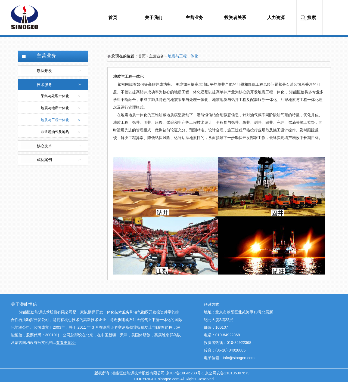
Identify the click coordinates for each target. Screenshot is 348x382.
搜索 (311, 17)
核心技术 (44, 146)
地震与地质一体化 (55, 108)
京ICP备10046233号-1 (185, 373)
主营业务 (156, 56)
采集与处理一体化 (55, 96)
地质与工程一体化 (55, 120)
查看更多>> (66, 342)
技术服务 (44, 85)
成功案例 (44, 160)
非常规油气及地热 (55, 132)
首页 (142, 56)
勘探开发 (44, 71)
